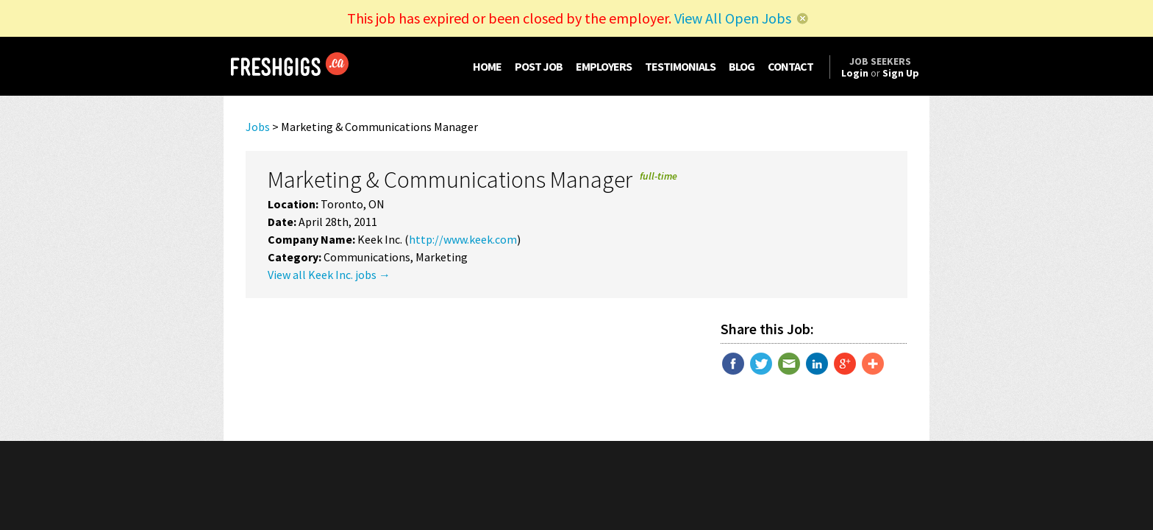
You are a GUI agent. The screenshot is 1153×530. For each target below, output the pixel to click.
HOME (487, 66)
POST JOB (539, 66)
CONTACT (790, 66)
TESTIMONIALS (680, 66)
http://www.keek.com (463, 239)
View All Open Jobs (732, 18)
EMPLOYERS (604, 66)
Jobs (258, 126)
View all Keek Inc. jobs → (329, 274)
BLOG (741, 66)
